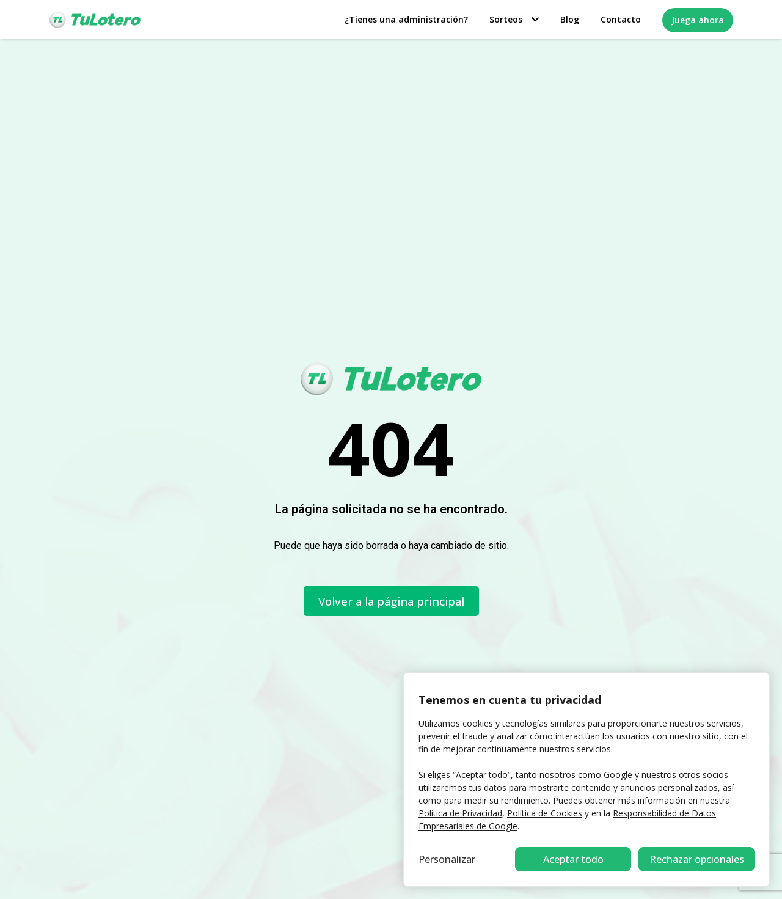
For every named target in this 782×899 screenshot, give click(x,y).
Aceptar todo (697, 859)
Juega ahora (697, 20)
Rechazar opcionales (573, 859)
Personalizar (446, 859)
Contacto (621, 19)
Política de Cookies (544, 813)
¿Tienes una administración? (406, 19)
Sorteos (514, 19)
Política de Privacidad (460, 813)
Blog (569, 19)
